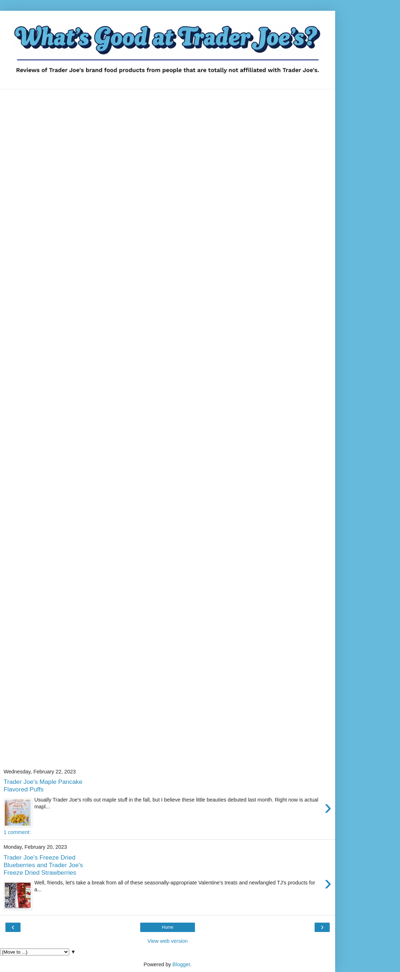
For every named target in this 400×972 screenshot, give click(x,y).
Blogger (181, 964)
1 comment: (17, 832)
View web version (167, 941)
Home (167, 927)
